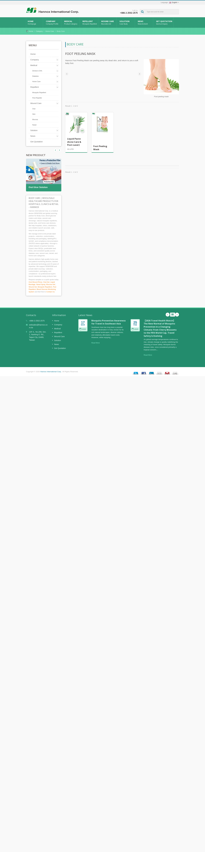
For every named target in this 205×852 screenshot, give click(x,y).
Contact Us (50, 292)
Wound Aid (33, 287)
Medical (71, 22)
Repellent (89, 22)
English (173, 2)
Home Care (49, 31)
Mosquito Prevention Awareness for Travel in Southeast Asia (108, 322)
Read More (95, 343)
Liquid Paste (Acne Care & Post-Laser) (74, 141)
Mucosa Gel (50, 284)
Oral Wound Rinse (35, 282)
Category (39, 31)
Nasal (34, 125)
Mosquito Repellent (39, 92)
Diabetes (35, 76)
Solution (126, 22)
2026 (82, 329)
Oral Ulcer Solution (38, 187)
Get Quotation (164, 22)
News (144, 22)
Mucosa (35, 119)
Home (34, 22)
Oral (33, 109)
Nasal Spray (40, 284)
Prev (59, 150)
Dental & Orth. (37, 71)
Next (55, 150)
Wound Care (108, 22)
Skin (33, 114)
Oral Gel (46, 282)
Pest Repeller (37, 98)
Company (52, 22)
